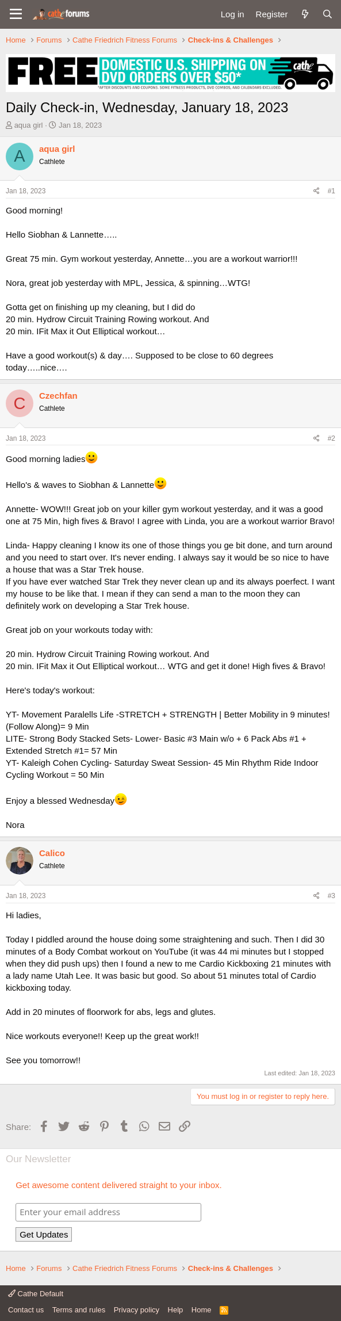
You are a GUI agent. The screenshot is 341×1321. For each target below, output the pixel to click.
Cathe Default (35, 1293)
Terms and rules (78, 1309)
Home (201, 1309)
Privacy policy (136, 1309)
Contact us (26, 1309)
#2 (331, 438)
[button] (15, 14)
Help (175, 1309)
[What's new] (304, 14)
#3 (331, 896)
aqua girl (28, 125)
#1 (331, 191)
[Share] (316, 191)
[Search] (327, 14)
